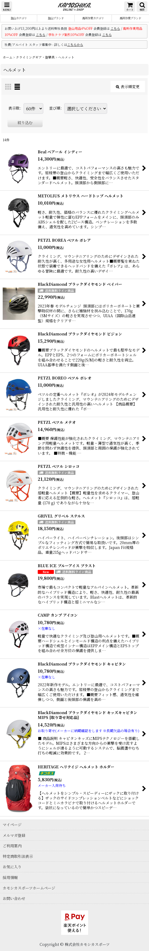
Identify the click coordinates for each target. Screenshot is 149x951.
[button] (6, 6)
